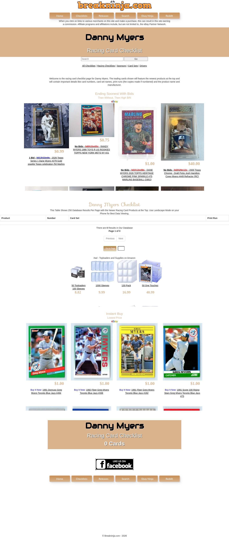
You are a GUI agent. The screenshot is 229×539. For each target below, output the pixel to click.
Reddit (169, 15)
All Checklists (88, 66)
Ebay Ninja (147, 15)
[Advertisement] (114, 506)
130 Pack (126, 285)
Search (125, 15)
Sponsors (121, 66)
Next (120, 238)
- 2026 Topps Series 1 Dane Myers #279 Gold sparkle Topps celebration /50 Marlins (46, 160)
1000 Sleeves (102, 285)
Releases (103, 15)
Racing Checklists (106, 66)
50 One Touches (150, 285)
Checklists (81, 15)
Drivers (143, 66)
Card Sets (133, 66)
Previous (110, 238)
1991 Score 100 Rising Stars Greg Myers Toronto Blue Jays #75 (182, 393)
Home (59, 15)
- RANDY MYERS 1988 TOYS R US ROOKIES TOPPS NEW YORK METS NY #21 (91, 149)
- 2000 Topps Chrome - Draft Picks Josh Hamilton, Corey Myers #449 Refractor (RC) (182, 173)
